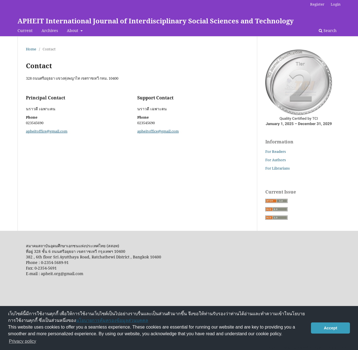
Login (335, 4)
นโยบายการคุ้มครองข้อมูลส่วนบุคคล (112, 320)
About (73, 30)
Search (328, 30)
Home (31, 49)
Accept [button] (330, 328)
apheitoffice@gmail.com (46, 131)
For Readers (275, 151)
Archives (49, 30)
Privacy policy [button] (22, 341)
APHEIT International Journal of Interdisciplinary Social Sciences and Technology (156, 20)
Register (317, 4)
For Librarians (277, 168)
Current (25, 30)
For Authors (275, 159)
